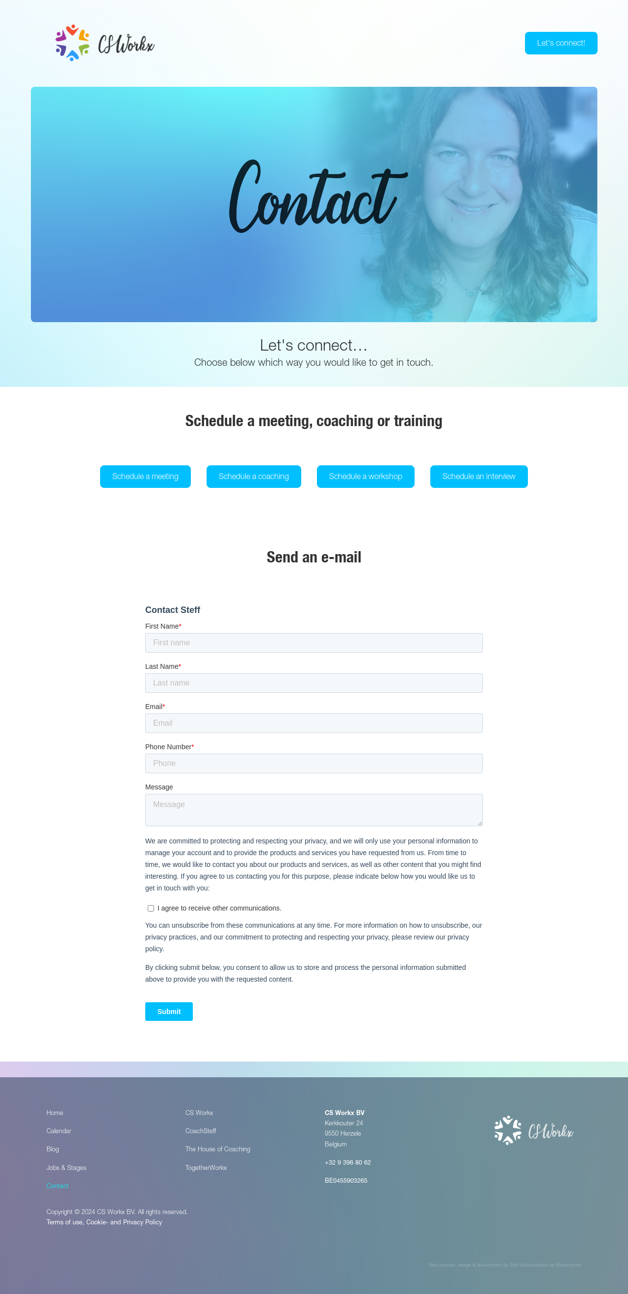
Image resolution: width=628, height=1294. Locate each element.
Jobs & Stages (66, 1169)
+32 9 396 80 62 (348, 1163)
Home (55, 1114)
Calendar (59, 1132)
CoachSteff (200, 1132)
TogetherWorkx (206, 1169)
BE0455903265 (346, 1181)
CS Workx (199, 1114)
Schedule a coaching (254, 478)
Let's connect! (561, 44)
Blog (53, 1150)
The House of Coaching (217, 1150)
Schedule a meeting (145, 478)
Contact (58, 1187)
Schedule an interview (479, 478)
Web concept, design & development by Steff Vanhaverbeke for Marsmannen (505, 1266)
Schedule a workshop (365, 478)
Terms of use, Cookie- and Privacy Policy (104, 1223)
